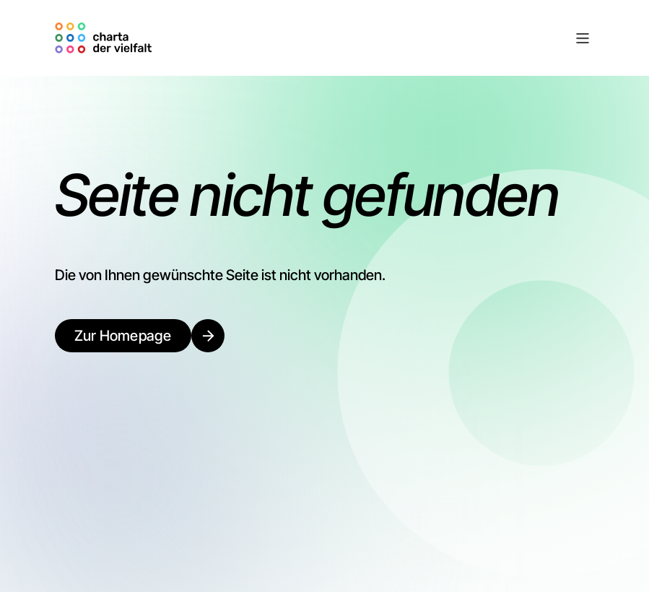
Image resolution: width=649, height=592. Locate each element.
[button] (375, 38)
